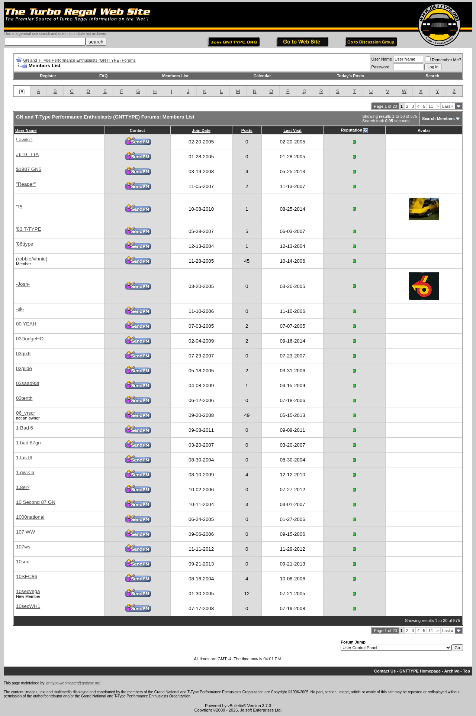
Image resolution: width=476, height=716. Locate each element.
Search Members (438, 118)
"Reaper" (26, 184)
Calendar (262, 76)
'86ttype (24, 244)
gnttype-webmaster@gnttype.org (73, 683)
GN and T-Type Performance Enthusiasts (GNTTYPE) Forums (79, 60)
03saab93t (27, 383)
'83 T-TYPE (28, 229)
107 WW (25, 532)
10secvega (28, 591)
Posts (247, 130)
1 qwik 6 (25, 472)
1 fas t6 (24, 457)
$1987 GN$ (28, 169)
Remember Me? (443, 60)
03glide (24, 368)
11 (430, 106)
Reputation (351, 130)
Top (466, 671)
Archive (451, 671)
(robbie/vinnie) (31, 259)
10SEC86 (26, 576)
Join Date (201, 130)
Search (433, 76)
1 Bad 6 (24, 428)
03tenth (24, 398)
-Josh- (23, 284)
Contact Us (385, 671)
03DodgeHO (30, 338)
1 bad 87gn (28, 443)
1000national (30, 517)
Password (380, 67)
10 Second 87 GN (35, 502)
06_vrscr (25, 413)
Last (447, 106)
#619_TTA (27, 154)
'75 (19, 207)
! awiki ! (24, 139)
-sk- (20, 309)
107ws (23, 547)
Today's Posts (350, 76)
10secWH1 (28, 606)
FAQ (103, 76)
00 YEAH (26, 324)
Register (48, 76)
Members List (175, 76)
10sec (22, 561)
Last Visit (292, 130)
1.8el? (22, 487)
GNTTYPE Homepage (420, 671)
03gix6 (23, 353)
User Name (382, 59)
